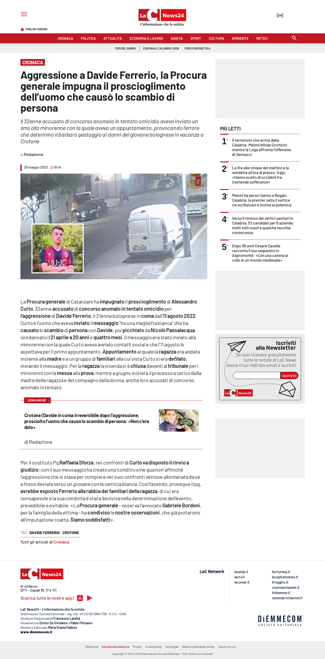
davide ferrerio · (45, 532)
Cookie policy (153, 646)
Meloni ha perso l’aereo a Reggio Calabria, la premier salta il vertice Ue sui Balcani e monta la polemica (261, 200)
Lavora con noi (227, 646)
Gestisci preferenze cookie (198, 646)
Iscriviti (289, 375)
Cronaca (61, 541)
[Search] (294, 38)
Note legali (172, 646)
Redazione (91, 646)
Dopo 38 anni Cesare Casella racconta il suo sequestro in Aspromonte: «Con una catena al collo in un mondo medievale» (260, 252)
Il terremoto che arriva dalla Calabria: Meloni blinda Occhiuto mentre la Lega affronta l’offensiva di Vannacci (261, 147)
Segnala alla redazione (115, 646)
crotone (71, 532)
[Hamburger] (23, 14)
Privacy (137, 646)
